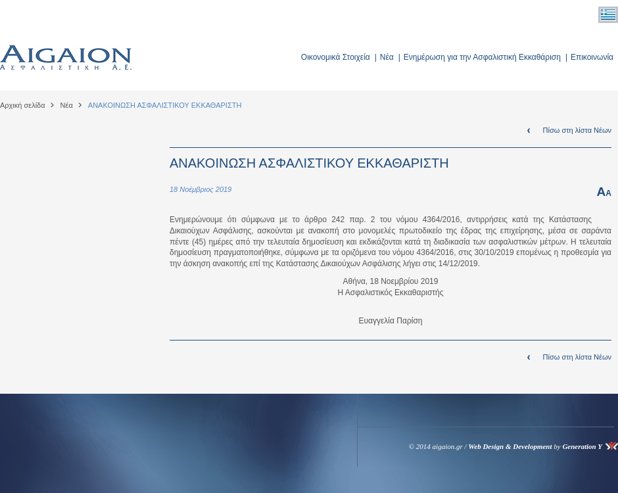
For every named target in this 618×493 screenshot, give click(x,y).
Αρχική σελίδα (22, 105)
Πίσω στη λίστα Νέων (577, 130)
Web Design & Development (510, 446)
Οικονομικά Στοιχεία (335, 57)
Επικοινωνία (592, 57)
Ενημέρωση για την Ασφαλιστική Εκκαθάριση (482, 57)
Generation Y (582, 446)
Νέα (387, 57)
